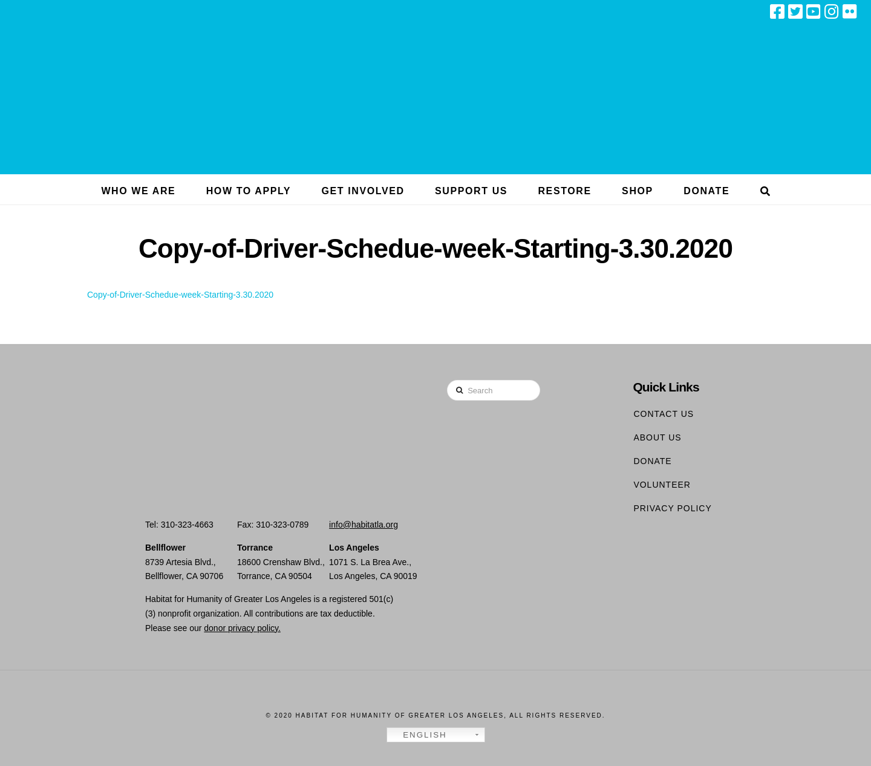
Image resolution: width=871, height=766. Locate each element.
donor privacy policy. (242, 628)
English (418, 735)
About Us (657, 437)
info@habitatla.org (363, 524)
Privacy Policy (672, 508)
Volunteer (662, 484)
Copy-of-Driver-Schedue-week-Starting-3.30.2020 (180, 295)
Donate (652, 461)
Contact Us (663, 414)
